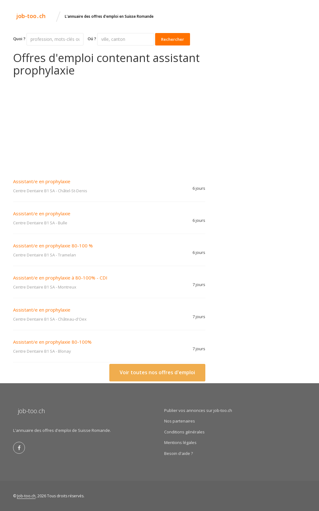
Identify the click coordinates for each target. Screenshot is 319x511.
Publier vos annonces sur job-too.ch (198, 410)
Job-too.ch (26, 496)
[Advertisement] (109, 123)
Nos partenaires (179, 421)
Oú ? (92, 38)
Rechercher (172, 39)
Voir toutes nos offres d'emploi (157, 372)
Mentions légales (180, 442)
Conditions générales (184, 432)
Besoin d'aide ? (178, 453)
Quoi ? (19, 38)
